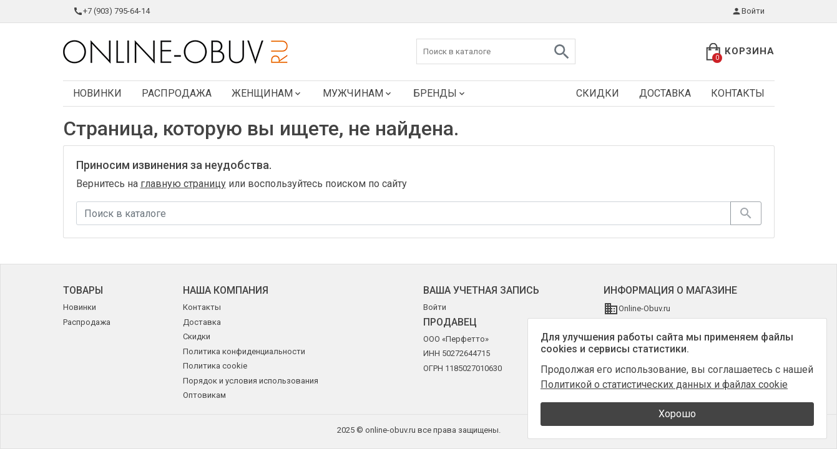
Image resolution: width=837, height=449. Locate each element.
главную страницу (183, 184)
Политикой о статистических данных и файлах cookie (664, 384)
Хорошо (677, 414)
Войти (748, 11)
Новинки (97, 93)
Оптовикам (204, 395)
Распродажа (177, 93)
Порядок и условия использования (250, 380)
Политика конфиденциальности (244, 351)
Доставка (665, 93)
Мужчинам (358, 93)
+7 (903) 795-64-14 (111, 11)
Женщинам (267, 93)
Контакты (738, 93)
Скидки (597, 93)
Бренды (440, 93)
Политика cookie (215, 365)
